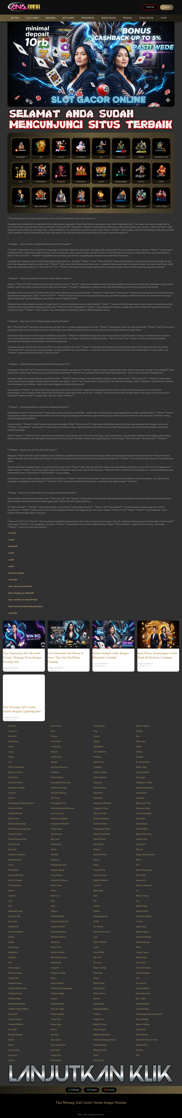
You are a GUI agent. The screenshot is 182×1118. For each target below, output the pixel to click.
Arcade (15, 18)
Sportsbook (87, 18)
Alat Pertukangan (143, 973)
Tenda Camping (99, 942)
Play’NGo (121, 148)
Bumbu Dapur (141, 906)
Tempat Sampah (57, 1014)
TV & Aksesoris (14, 885)
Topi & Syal (141, 844)
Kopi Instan (55, 1050)
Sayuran (11, 1060)
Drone (138, 947)
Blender (96, 999)
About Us (12, 726)
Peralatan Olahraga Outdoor (104, 1040)
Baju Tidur (55, 839)
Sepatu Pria (97, 793)
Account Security (143, 762)
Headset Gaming (15, 973)
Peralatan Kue (99, 1004)
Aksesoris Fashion (15, 782)
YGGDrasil (81, 148)
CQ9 (101, 148)
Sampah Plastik (142, 911)
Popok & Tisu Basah (101, 834)
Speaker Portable (57, 952)
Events (138, 746)
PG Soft (141, 172)
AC (137, 891)
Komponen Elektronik (60, 824)
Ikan (137, 1055)
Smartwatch (140, 880)
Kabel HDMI (98, 952)
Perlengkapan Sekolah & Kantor (21, 803)
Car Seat (139, 921)
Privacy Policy (99, 726)
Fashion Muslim (99, 777)
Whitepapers (98, 746)
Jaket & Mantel (99, 839)
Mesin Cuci (55, 896)
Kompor (54, 999)
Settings (139, 752)
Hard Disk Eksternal (59, 957)
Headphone (12, 952)
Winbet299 (13, 546)
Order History (98, 762)
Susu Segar (12, 1055)
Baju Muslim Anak (58, 932)
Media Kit (12, 736)
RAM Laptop (141, 957)
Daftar (150, 7)
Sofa (138, 865)
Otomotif (12, 793)
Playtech (121, 197)
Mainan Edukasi (142, 932)
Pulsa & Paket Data (143, 813)
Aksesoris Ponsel (100, 875)
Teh (94, 901)
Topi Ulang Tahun (58, 1045)
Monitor (11, 891)
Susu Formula (56, 834)
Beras (95, 896)
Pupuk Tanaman (57, 983)
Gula (10, 901)
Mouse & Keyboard (144, 885)
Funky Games (161, 197)
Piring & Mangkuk (100, 1009)
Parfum (54, 849)
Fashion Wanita (57, 777)
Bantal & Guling (100, 1024)
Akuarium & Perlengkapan (61, 988)
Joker (141, 148)
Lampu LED (13, 978)
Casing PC (55, 968)
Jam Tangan (140, 777)
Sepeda (11, 942)
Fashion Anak (56, 829)
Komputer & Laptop (16, 788)
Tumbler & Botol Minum (18, 1009)
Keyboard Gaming (143, 968)
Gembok (96, 1014)
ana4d (11, 566)
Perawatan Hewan (143, 993)
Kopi (53, 901)
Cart (10, 762)
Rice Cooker (141, 999)
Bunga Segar (56, 1024)
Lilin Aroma (141, 1029)
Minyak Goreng (142, 896)
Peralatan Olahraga (58, 793)
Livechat (109, 1090)
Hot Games (68, 18)
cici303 (11, 540)
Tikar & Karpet (99, 1029)
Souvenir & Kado (15, 808)
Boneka (11, 937)
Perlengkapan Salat (58, 865)
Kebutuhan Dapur (143, 808)
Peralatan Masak (57, 870)
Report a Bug (141, 767)
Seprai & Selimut (143, 1024)
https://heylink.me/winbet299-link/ (23, 600)
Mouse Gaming (99, 968)
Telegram (91, 1090)
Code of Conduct (100, 772)
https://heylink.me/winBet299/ (21, 593)
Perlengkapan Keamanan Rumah (149, 1014)
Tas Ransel (55, 860)
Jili (21, 172)
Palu (137, 978)
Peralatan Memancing (17, 824)
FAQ (53, 731)
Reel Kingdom (41, 197)
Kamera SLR (56, 947)
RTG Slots (81, 197)
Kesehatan (140, 798)
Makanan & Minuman (102, 803)
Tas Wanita (55, 798)
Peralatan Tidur (14, 916)
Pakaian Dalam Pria (144, 834)
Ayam (95, 1055)
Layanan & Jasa (57, 813)
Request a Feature (15, 772)
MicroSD (97, 957)
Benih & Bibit (99, 983)
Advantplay (41, 172)
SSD (10, 963)
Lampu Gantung (14, 1019)
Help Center (141, 741)
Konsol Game (56, 885)
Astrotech (81, 172)
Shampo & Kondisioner (145, 855)
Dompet (96, 860)
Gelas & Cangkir (57, 1009)
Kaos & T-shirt (14, 844)
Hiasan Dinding (142, 1019)
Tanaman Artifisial (15, 1024)
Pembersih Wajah (100, 855)
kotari (80, 1115)
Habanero (21, 148)
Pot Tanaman (141, 983)
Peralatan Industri (100, 824)
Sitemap (139, 731)
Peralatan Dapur (14, 999)
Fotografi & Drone (100, 808)
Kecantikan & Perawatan (61, 782)
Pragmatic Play (161, 148)
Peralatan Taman (15, 983)
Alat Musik (140, 818)
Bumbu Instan (141, 1045)
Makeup (96, 849)
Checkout (140, 757)
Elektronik (97, 782)
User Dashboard (99, 752)
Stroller (96, 921)
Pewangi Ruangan (15, 1035)
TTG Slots (61, 172)
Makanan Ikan (99, 988)
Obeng (96, 978)
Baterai (54, 978)
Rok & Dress (98, 844)
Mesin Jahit (98, 973)
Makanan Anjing (57, 993)
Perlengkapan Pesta (58, 803)
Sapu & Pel (12, 1014)
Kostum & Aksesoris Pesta (146, 1040)
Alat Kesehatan (142, 1035)
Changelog (97, 767)
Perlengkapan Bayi (100, 916)
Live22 (161, 172)
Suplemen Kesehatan (101, 1035)
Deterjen (54, 911)
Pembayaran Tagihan (59, 818)
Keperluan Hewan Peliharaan (62, 808)
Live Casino (32, 18)
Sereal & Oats (14, 1050)
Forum (11, 746)
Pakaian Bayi (13, 927)
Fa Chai (61, 148)
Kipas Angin (98, 891)
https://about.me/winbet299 (20, 586)
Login (167, 7)
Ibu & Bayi (97, 798)
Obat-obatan (56, 1040)
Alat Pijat (54, 855)
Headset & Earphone (59, 880)
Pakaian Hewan (99, 993)
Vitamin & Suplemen (16, 855)
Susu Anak (12, 921)
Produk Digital (142, 824)
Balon (10, 1045)
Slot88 (101, 172)
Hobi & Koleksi (99, 788)
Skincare (139, 849)
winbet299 (12, 580)
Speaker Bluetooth (100, 880)
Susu (138, 901)
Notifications (56, 757)
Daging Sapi (56, 1055)
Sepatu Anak (141, 927)
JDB (41, 148)
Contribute (55, 772)
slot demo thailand (16, 573)
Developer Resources (59, 767)
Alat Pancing (13, 947)
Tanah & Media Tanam (17, 988)
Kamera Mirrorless (15, 875)
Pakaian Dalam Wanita (17, 839)
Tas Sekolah (98, 927)
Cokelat (96, 906)
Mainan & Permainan (144, 788)
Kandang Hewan (142, 988)
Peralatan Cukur (14, 860)
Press (138, 736)
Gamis (11, 865)
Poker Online (108, 18)
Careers (96, 736)
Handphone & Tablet (144, 782)
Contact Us (12, 731)
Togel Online (146, 18)
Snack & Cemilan (15, 834)
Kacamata (12, 849)
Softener (96, 911)
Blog (95, 731)
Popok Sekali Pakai (143, 916)
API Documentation (16, 767)
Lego (95, 937)
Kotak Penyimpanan (144, 870)
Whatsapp (73, 1090)
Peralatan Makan (142, 1004)
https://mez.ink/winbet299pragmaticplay (25, 606)
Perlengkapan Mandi (101, 829)
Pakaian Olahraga (143, 942)
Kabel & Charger (15, 880)
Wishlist (54, 762)
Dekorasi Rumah (15, 813)
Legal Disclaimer (143, 772)
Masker (11, 1040)
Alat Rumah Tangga (59, 788)
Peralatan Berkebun (101, 818)
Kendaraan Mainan (58, 937)
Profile (11, 757)
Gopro (95, 947)
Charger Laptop (142, 952)
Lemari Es (12, 896)
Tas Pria (11, 798)
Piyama (54, 1029)
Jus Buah (139, 1050)
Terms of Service (142, 726)
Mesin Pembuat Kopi (16, 1004)
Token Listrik (13, 818)
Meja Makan (13, 870)
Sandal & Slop (142, 839)
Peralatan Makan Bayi (60, 921)
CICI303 (12, 533)
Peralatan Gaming (58, 973)
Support (96, 741)
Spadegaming (101, 197)
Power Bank (141, 875)
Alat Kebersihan (142, 1009)
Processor (97, 963)
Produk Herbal (142, 829)
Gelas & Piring (99, 870)
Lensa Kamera (56, 875)
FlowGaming (21, 197)
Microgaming (121, 172)
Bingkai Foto (98, 1019)
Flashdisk (12, 957)
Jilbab (138, 860)
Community (55, 746)
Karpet (96, 865)
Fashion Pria (13, 777)
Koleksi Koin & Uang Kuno (19, 829)
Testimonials (13, 741)
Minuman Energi (100, 1050)
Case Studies (56, 741)
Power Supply (14, 968)
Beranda (51, 18)
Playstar (61, 197)
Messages (97, 757)
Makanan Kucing (15, 993)
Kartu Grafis (141, 963)
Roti (10, 906)
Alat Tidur (12, 1029)
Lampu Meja (56, 1019)
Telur (53, 906)
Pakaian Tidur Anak (101, 932)
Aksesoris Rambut (15, 932)
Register (54, 752)
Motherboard (56, 963)
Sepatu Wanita (141, 793)
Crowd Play (141, 197)
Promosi (127, 18)
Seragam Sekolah (58, 927)
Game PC (97, 885)
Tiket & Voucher (100, 813)
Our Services (56, 726)
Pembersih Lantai (15, 911)
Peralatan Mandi (57, 916)
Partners (54, 736)
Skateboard (55, 942)
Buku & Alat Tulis (143, 803)
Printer (53, 891)
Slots (164, 18)
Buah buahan (56, 1060)
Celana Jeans (56, 844)
